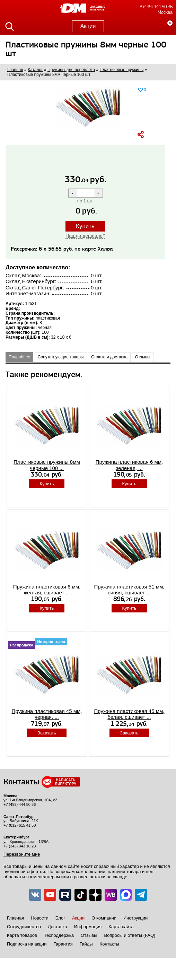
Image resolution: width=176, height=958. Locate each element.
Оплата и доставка (109, 357)
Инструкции (135, 918)
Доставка (57, 926)
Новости (39, 918)
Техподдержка (59, 935)
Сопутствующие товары (61, 357)
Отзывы (142, 357)
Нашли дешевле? (85, 236)
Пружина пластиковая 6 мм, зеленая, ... (129, 465)
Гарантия (62, 944)
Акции (88, 26)
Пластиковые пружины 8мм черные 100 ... (47, 465)
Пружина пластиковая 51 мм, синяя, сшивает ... (129, 589)
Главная (15, 918)
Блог (60, 918)
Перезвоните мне (21, 854)
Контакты (109, 944)
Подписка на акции (26, 944)
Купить (85, 226)
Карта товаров (22, 935)
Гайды (86, 944)
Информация (88, 926)
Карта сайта (120, 926)
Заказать (46, 732)
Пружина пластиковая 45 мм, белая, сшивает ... (129, 714)
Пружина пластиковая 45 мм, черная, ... (47, 714)
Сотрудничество (24, 926)
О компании (103, 918)
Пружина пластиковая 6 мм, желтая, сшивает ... (47, 589)
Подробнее (19, 357)
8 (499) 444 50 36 (156, 7)
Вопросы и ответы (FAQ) (130, 935)
